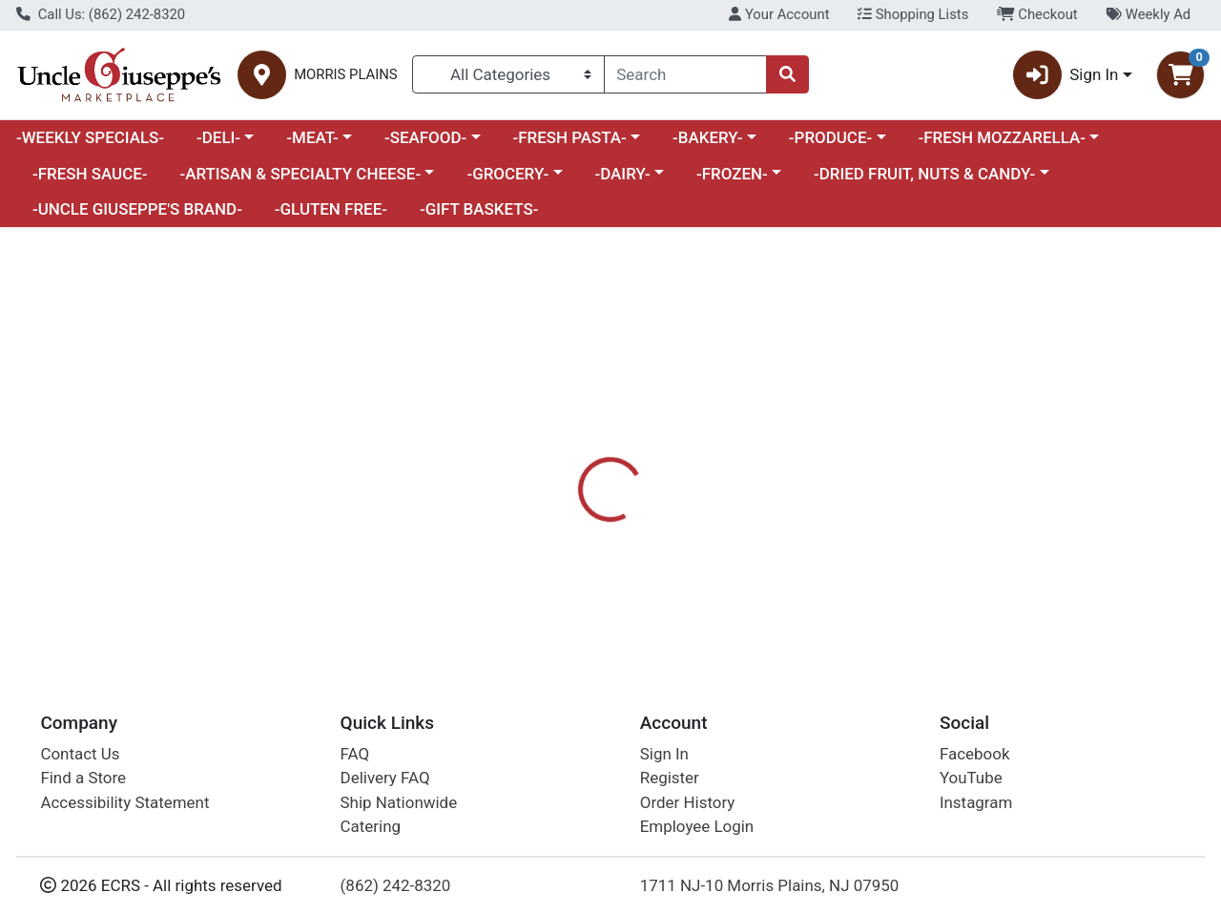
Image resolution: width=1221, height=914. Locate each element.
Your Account (779, 14)
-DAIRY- (622, 173)
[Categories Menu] (508, 74)
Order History (687, 802)
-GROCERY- (507, 173)
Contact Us (79, 753)
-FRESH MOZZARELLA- (1002, 137)
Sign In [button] (1066, 75)
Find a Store (83, 777)
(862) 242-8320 (396, 885)
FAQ (355, 753)
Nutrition (646, 486)
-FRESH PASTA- (569, 137)
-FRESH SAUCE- (90, 173)
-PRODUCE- (830, 137)
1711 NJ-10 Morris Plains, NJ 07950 (770, 885)
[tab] (562, 486)
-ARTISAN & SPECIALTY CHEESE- (300, 173)
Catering (371, 826)
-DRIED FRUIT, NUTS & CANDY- (924, 173)
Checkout (1037, 14)
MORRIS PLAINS (346, 75)
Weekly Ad (1148, 14)
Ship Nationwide (399, 802)
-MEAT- (312, 137)
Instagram (976, 802)
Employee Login (697, 826)
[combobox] (686, 74)
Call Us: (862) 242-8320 (100, 14)
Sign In (664, 753)
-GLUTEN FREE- (331, 208)
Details (562, 486)
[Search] (686, 74)
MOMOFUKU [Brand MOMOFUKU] (753, 562)
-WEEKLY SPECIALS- (90, 137)
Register (669, 777)
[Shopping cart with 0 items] (1180, 75)
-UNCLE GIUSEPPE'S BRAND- (137, 208)
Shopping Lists (913, 14)
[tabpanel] (865, 570)
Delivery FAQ (385, 777)
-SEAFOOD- (425, 137)
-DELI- (218, 137)
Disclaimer (742, 486)
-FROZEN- (732, 173)
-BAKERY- (708, 137)
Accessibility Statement (124, 802)
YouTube (971, 777)
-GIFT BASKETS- (479, 208)
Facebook (975, 753)
